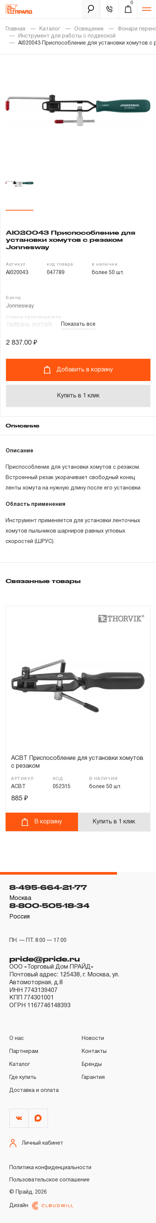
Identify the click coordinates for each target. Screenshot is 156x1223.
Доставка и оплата (34, 1090)
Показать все (78, 324)
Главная (15, 29)
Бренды (92, 1064)
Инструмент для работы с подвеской (67, 36)
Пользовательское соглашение (49, 1180)
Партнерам (23, 1051)
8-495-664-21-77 (48, 887)
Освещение (89, 29)
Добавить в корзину (78, 370)
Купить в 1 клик (78, 396)
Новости (93, 1038)
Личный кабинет (36, 1143)
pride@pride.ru (44, 959)
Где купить (22, 1077)
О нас (16, 1038)
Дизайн (41, 1205)
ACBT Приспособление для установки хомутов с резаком (77, 762)
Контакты (94, 1051)
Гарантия (93, 1077)
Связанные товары (43, 581)
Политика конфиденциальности (50, 1167)
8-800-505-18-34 (49, 905)
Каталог (49, 29)
